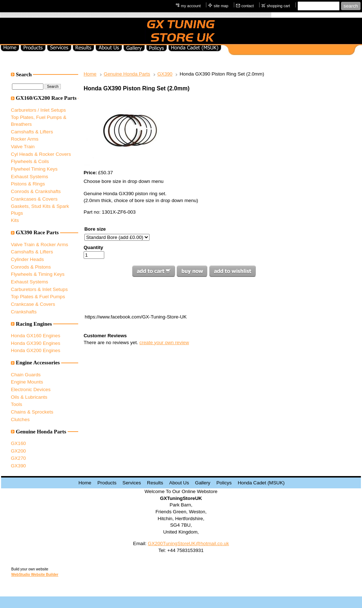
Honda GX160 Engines (35, 335)
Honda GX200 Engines (35, 350)
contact (247, 6)
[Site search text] (319, 5)
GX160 (18, 443)
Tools (16, 404)
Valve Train (23, 146)
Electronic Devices (31, 389)
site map (221, 6)
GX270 (18, 458)
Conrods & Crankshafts (36, 191)
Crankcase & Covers (33, 304)
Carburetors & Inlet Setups (39, 289)
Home (90, 74)
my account (191, 6)
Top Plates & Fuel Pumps (38, 296)
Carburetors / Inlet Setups (38, 110)
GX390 (18, 465)
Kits (15, 220)
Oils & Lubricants (29, 397)
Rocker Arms (24, 139)
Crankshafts (24, 311)
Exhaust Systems (29, 176)
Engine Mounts (27, 382)
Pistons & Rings (28, 184)
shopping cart (278, 6)
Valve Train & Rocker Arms (39, 244)
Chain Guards (26, 374)
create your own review (164, 342)
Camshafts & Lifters (32, 131)
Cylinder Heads (27, 259)
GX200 (18, 451)
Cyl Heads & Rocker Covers (41, 154)
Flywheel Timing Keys (34, 169)
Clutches (20, 419)
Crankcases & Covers (34, 199)
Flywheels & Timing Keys (37, 274)
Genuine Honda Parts (127, 74)
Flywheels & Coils (30, 161)
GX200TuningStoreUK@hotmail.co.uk (188, 543)
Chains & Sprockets (32, 412)
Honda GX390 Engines (35, 343)
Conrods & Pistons (31, 267)
